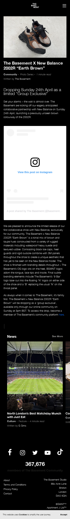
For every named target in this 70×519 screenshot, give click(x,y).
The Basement (22, 78)
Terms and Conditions (15, 484)
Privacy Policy (11, 489)
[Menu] (64, 6)
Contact (8, 493)
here (61, 314)
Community (10, 74)
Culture (11, 421)
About (7, 480)
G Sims (22, 425)
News (11, 336)
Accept (63, 514)
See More (57, 336)
